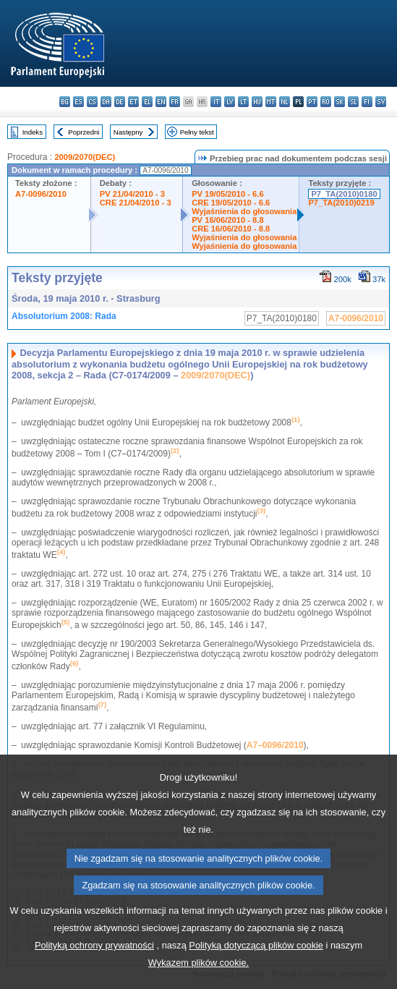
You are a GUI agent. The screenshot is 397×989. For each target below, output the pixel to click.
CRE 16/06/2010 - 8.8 (231, 228)
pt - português (312, 101)
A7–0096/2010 (275, 745)
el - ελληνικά (147, 101)
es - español (78, 101)
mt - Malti (270, 101)
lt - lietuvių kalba (243, 101)
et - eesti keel (133, 101)
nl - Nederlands (284, 101)
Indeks (32, 132)
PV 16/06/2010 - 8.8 (228, 220)
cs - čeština (92, 101)
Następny (128, 132)
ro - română (325, 101)
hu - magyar (257, 101)
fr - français (174, 101)
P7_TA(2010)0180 (344, 194)
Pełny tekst (197, 132)
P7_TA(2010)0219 (341, 202)
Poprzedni (83, 132)
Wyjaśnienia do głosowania (244, 211)
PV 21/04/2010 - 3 (132, 194)
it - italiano (215, 101)
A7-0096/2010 (41, 194)
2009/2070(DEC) (84, 157)
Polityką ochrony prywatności (94, 972)
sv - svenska (380, 101)
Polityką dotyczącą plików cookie (256, 972)
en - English (160, 101)
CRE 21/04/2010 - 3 (135, 202)
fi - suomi (367, 101)
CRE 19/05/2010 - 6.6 (231, 202)
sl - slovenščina (353, 101)
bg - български (64, 101)
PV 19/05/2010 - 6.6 (228, 194)
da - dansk (106, 101)
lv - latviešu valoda (229, 101)
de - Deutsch (119, 101)
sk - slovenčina (339, 101)
